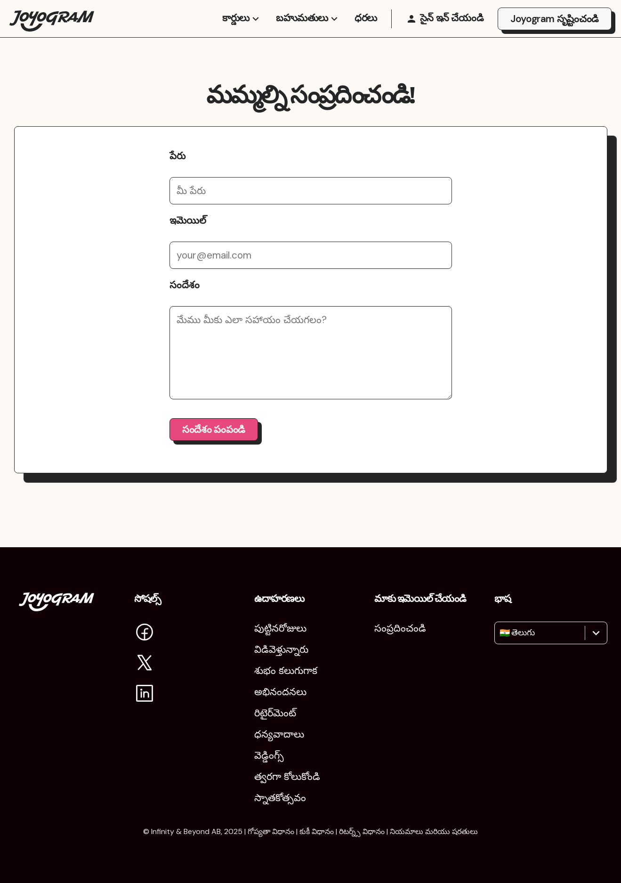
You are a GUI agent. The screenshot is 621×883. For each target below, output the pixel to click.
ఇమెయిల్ (187, 239)
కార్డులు (242, 27)
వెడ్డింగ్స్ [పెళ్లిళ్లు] (269, 755)
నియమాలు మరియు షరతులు (434, 831)
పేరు (177, 174)
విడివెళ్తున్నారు (281, 649)
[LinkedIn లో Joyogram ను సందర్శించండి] (144, 695)
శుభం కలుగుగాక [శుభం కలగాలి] (285, 670)
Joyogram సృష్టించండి (554, 28)
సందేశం (184, 303)
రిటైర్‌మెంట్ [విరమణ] (275, 713)
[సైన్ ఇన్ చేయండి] (445, 28)
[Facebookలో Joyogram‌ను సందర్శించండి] (144, 634)
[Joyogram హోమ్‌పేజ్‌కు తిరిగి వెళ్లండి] (56, 608)
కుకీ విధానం (316, 831)
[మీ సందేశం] (310, 371)
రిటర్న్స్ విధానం (362, 831)
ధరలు (366, 27)
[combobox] (501, 633)
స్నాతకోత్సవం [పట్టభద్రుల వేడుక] (280, 797)
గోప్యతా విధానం (271, 831)
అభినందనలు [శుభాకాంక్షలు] (280, 691)
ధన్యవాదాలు (279, 734)
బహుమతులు (308, 27)
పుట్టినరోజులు (280, 628)
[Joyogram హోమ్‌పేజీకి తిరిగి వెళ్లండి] (51, 28)
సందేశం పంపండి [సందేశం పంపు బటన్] (213, 448)
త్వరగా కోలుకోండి (287, 776)
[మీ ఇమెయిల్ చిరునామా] (310, 274)
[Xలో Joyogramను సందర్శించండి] (144, 664)
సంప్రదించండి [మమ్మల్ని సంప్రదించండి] (400, 628)
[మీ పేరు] (310, 209)
